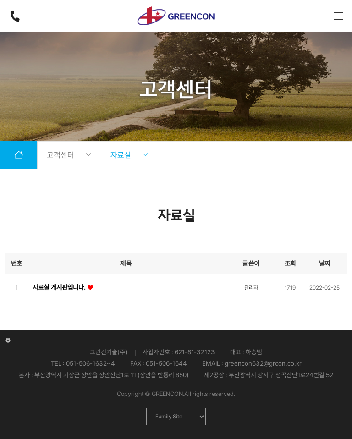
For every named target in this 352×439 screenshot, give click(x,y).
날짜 (324, 263)
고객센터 (69, 154)
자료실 (129, 154)
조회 (290, 263)
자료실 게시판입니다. (60, 287)
